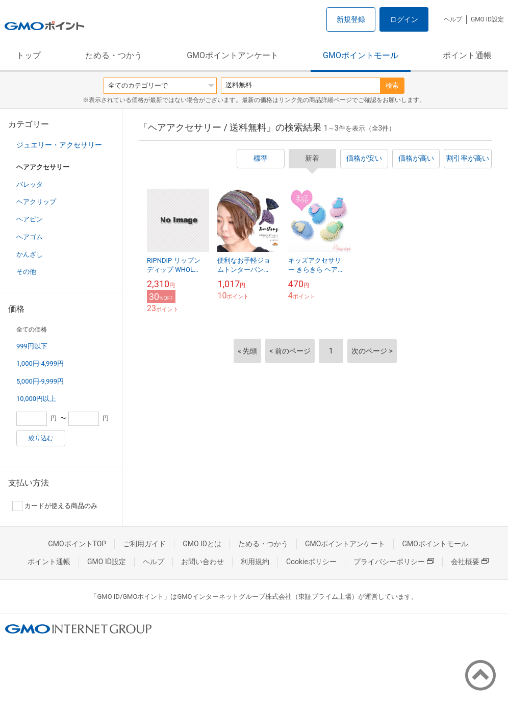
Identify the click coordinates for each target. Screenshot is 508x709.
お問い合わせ (202, 562)
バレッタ (29, 184)
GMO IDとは (202, 544)
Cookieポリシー (311, 562)
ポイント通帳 (467, 55)
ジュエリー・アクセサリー (59, 145)
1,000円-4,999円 (40, 363)
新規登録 (351, 19)
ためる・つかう (113, 55)
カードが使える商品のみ (54, 506)
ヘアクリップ (36, 202)
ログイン (404, 19)
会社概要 (470, 562)
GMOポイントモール (360, 55)
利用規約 (255, 562)
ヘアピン (29, 219)
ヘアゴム (29, 237)
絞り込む (41, 438)
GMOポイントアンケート (232, 55)
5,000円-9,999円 (40, 381)
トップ (28, 55)
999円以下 (31, 346)
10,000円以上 (36, 398)
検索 (392, 85)
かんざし (29, 254)
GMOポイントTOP (77, 544)
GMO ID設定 (487, 19)
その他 (26, 271)
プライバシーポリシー (393, 562)
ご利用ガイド (144, 544)
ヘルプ (453, 19)
